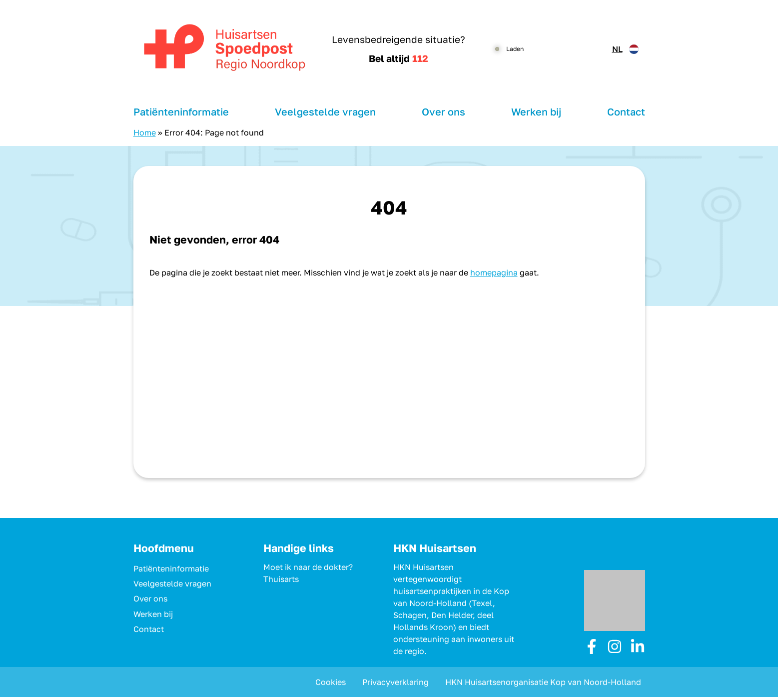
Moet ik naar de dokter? (308, 567)
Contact (626, 112)
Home (144, 133)
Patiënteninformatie (181, 112)
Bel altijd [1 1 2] (398, 58)
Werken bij (536, 112)
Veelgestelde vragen (325, 112)
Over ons (443, 112)
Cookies (330, 682)
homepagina (494, 273)
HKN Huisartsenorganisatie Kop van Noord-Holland (543, 682)
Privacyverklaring (395, 682)
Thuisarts (281, 579)
